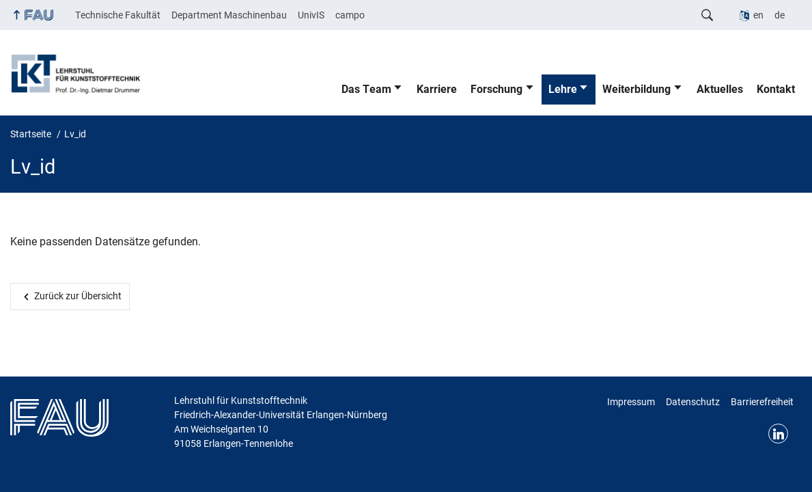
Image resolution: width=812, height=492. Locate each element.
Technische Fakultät (117, 15)
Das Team (366, 89)
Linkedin (778, 433)
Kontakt (776, 89)
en (758, 15)
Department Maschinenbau (229, 15)
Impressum (631, 401)
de (779, 15)
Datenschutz (693, 401)
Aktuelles (720, 89)
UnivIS (311, 15)
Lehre (562, 89)
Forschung (496, 89)
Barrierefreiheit (762, 401)
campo (350, 15)
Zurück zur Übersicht (78, 295)
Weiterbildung (636, 89)
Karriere (437, 89)
